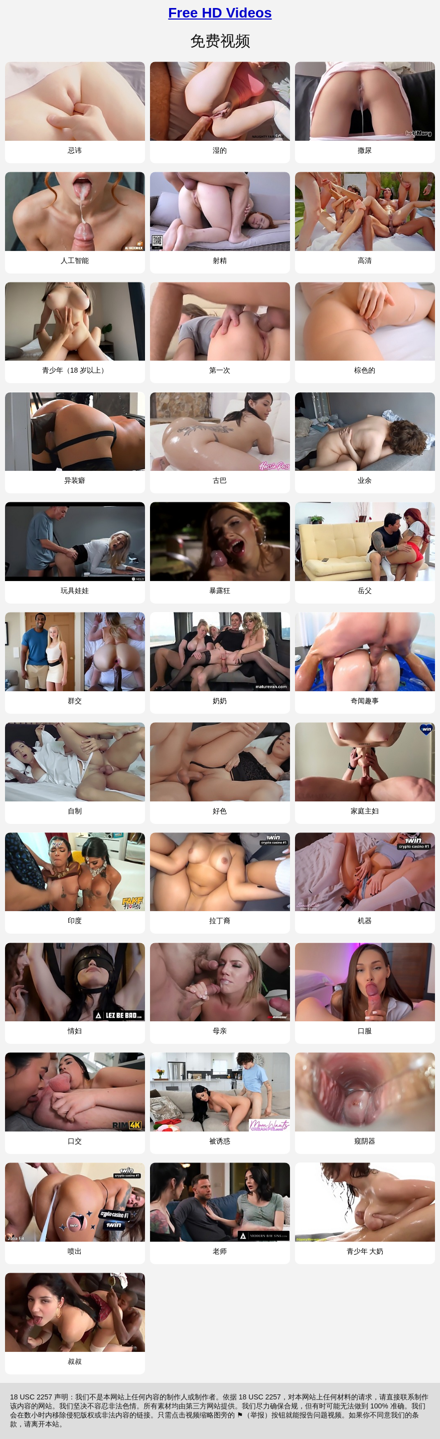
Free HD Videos (219, 13)
